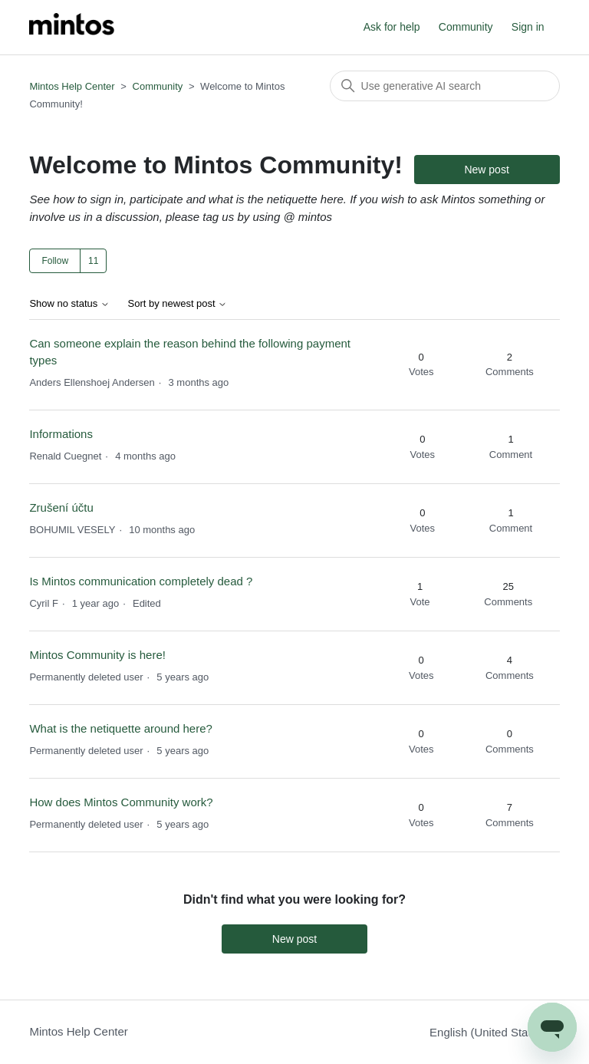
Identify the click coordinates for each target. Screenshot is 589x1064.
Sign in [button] (528, 27)
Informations (61, 433)
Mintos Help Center (71, 86)
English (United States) (494, 1032)
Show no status (69, 303)
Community (466, 27)
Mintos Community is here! (97, 654)
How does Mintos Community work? (120, 802)
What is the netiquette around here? (120, 728)
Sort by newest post (178, 303)
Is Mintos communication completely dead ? (140, 581)
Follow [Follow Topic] (54, 260)
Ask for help (392, 27)
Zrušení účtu (61, 507)
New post (486, 169)
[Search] (445, 86)
